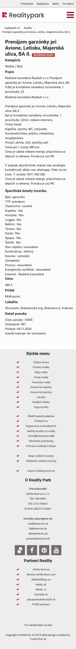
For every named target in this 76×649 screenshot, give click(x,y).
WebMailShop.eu (41, 579)
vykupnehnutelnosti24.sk (41, 599)
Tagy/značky (41, 407)
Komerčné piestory (41, 392)
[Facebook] (32, 550)
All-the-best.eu (41, 569)
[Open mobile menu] (70, 15)
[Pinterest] (44, 550)
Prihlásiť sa (41, 421)
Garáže (41, 397)
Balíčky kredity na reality (41, 431)
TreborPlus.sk (38, 639)
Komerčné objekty (41, 387)
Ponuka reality (41, 367)
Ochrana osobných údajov (41, 446)
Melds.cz (41, 589)
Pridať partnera (41, 604)
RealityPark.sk (26, 634)
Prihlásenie (27, 3)
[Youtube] (56, 550)
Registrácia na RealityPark (41, 426)
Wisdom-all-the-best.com (41, 574)
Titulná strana (41, 362)
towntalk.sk (41, 594)
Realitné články (41, 402)
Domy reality (41, 377)
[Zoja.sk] (20, 550)
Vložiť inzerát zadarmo (41, 416)
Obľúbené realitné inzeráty (41, 460)
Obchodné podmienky (41, 440)
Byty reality (41, 372)
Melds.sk (41, 584)
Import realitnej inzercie (41, 470)
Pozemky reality (41, 382)
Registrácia (43, 3)
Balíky (55, 3)
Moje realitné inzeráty (41, 455)
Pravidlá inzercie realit (41, 435)
